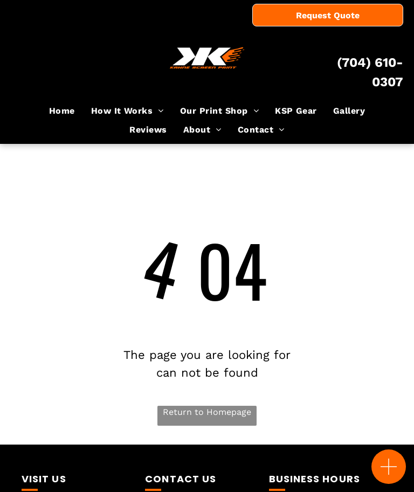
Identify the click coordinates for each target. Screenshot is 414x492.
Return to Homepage (207, 412)
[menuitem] (62, 111)
